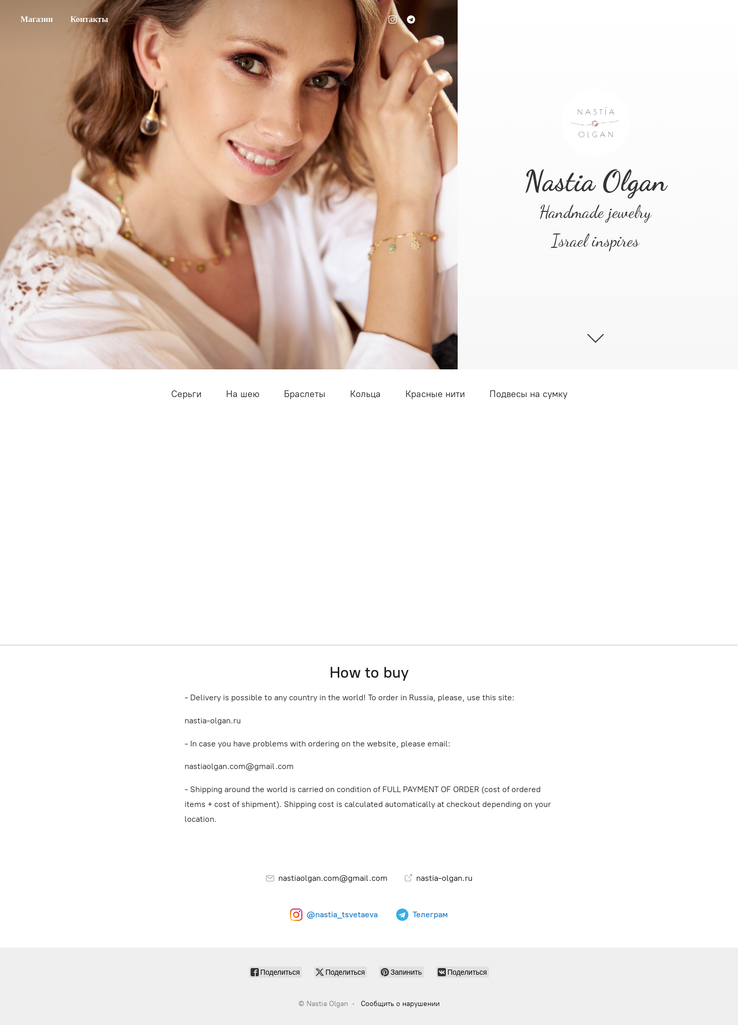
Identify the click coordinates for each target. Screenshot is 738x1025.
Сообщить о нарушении (400, 1003)
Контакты (89, 19)
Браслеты (304, 394)
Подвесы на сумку (528, 394)
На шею (242, 394)
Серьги (186, 394)
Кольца (365, 394)
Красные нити (435, 394)
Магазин (36, 19)
